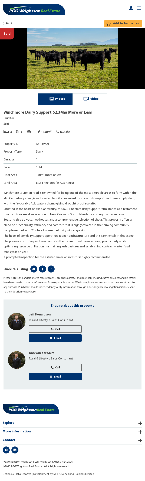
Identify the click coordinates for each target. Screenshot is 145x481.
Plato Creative (23, 474)
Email (55, 338)
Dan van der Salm (41, 353)
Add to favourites (126, 23)
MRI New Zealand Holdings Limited (73, 474)
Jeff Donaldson (40, 314)
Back (7, 23)
